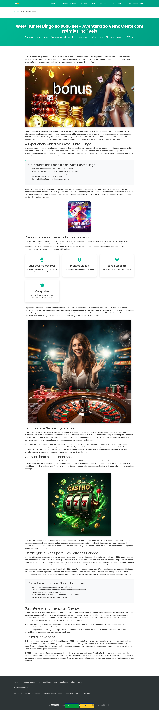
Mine (112, 3)
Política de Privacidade (53, 693)
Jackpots (103, 3)
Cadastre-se (72, 706)
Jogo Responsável (73, 693)
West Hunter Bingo (136, 3)
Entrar (87, 706)
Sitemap (86, 693)
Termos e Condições (33, 693)
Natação (121, 3)
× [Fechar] (92, 705)
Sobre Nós (18, 693)
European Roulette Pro (68, 3)
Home (53, 3)
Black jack (85, 3)
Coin (94, 3)
